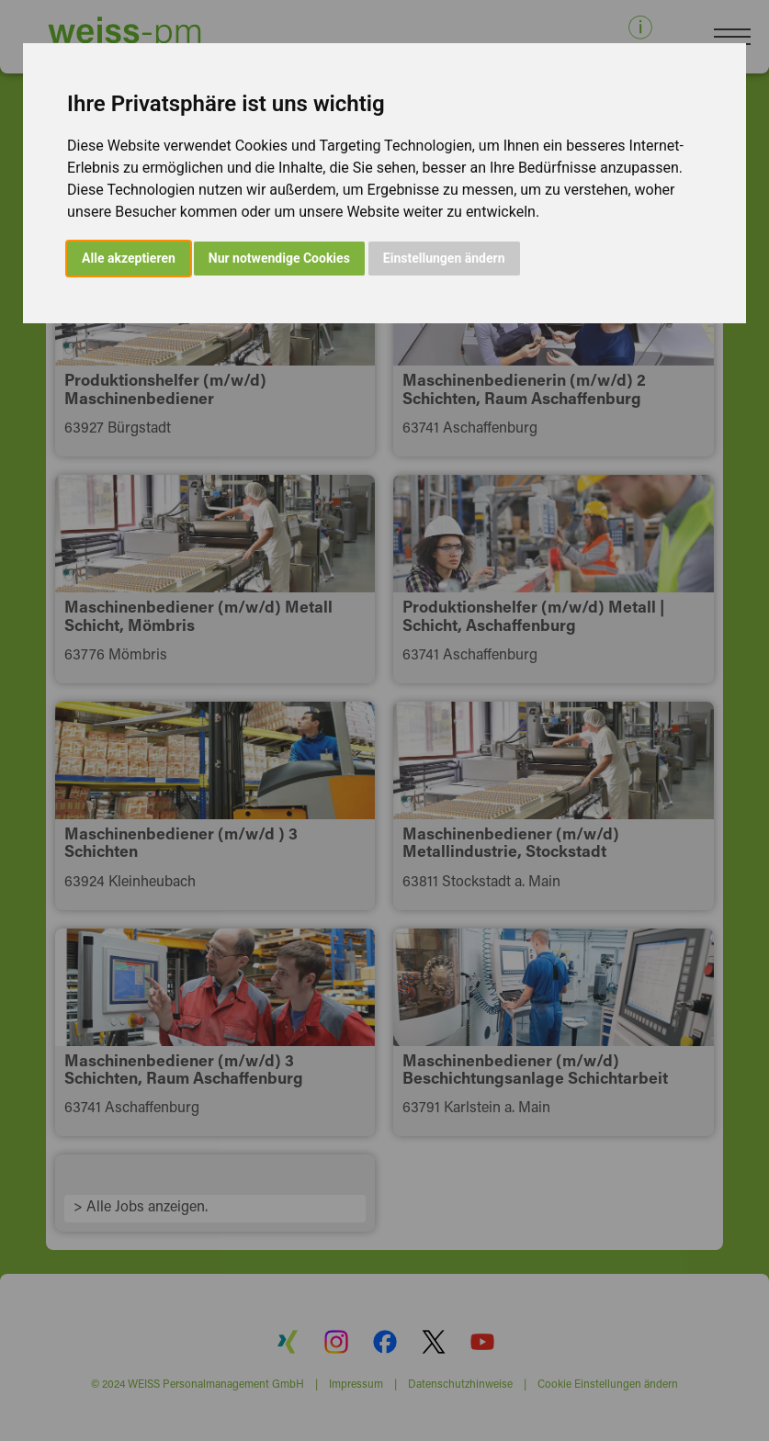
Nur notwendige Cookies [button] (279, 258)
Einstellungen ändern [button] (444, 258)
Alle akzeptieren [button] (128, 258)
